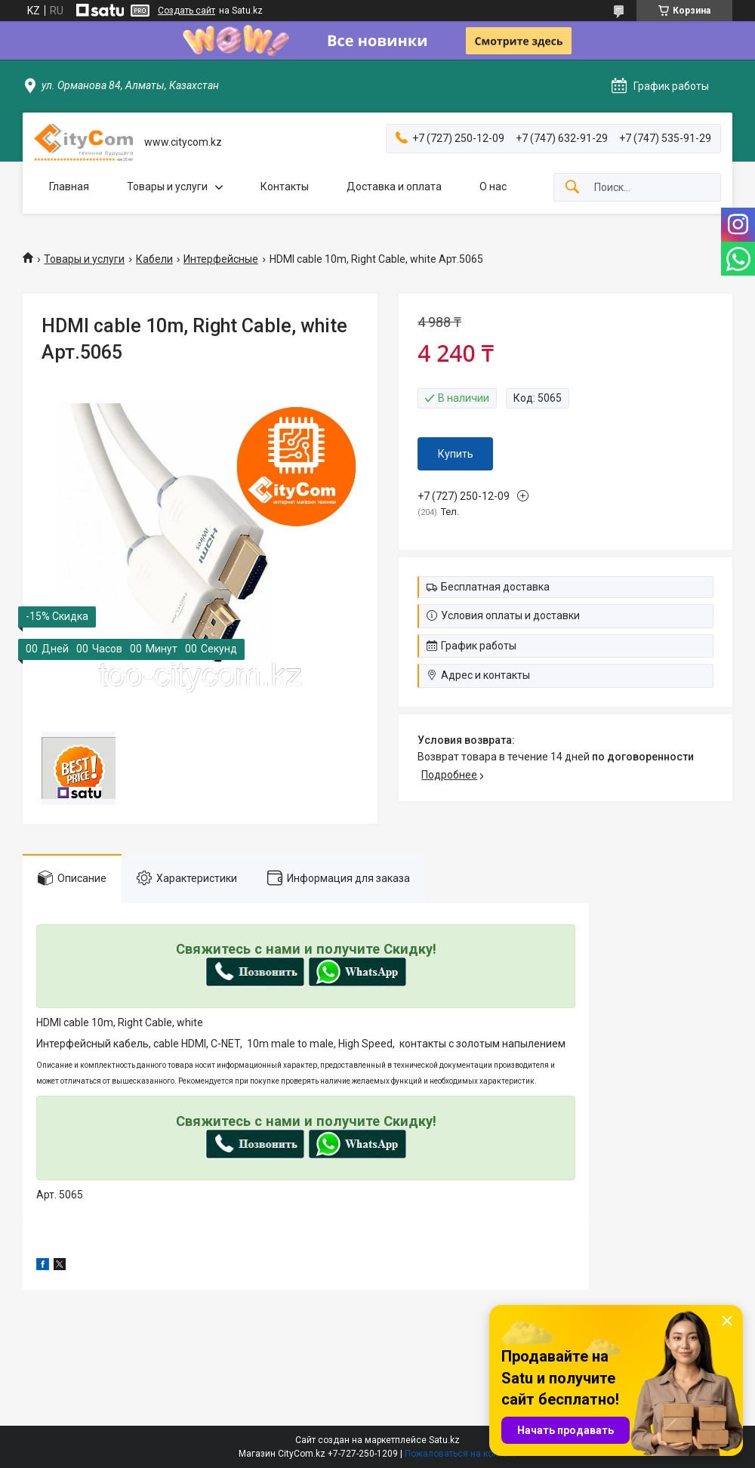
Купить (455, 454)
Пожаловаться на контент (460, 1453)
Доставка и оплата (394, 186)
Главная (69, 186)
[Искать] (572, 187)
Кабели (154, 259)
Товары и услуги (167, 186)
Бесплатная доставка (495, 587)
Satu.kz (444, 1440)
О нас (493, 186)
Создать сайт (186, 10)
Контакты (284, 186)
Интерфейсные (220, 259)
